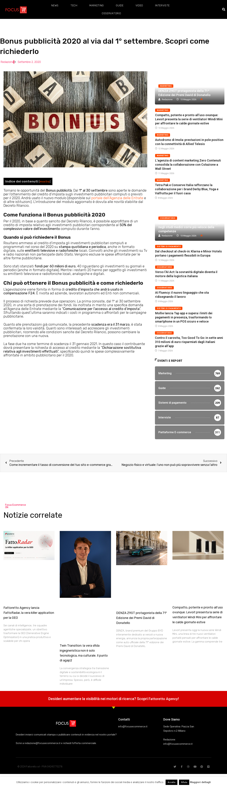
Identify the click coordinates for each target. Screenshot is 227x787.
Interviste (162, 5)
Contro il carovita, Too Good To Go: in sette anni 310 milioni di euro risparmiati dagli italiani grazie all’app (189, 342)
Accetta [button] (171, 782)
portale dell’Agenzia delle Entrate (117, 198)
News (55, 5)
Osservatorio (111, 13)
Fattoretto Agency (163, 715)
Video (139, 5)
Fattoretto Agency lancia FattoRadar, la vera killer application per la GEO (28, 629)
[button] (224, 10)
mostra (45, 181)
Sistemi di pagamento (169, 246)
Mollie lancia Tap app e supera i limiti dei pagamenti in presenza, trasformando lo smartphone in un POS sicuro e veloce (183, 317)
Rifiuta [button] (184, 782)
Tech (74, 5)
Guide (120, 5)
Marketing (96, 5)
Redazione (167, 99)
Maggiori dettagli (200, 782)
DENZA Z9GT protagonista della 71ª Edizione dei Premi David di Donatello (141, 634)
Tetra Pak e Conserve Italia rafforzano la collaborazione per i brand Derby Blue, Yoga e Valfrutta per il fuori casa (186, 189)
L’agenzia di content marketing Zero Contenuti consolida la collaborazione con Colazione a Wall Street (188, 164)
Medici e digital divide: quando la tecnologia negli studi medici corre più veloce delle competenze (189, 227)
